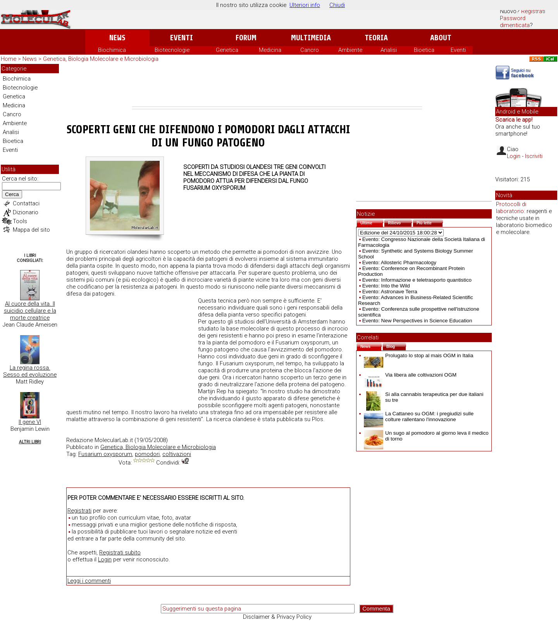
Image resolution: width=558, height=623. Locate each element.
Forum (246, 37)
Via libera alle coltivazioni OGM (410, 375)
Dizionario (25, 212)
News (117, 37)
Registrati (533, 11)
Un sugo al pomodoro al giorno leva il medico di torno (426, 436)
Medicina (270, 49)
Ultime (371, 222)
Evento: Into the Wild (386, 286)
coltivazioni (176, 454)
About (440, 37)
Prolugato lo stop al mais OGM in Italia (418, 355)
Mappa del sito (31, 229)
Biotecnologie (172, 49)
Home (8, 58)
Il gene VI (30, 421)
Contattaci (26, 203)
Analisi (389, 49)
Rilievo (400, 222)
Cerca (12, 194)
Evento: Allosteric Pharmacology (399, 262)
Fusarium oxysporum (105, 454)
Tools (20, 221)
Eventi (181, 37)
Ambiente (350, 49)
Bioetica (424, 49)
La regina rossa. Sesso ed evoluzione (30, 371)
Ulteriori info (304, 5)
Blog (396, 346)
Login (105, 559)
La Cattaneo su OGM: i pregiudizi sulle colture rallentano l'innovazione (419, 416)
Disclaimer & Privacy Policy (277, 616)
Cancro (309, 49)
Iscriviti (533, 156)
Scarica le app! (513, 119)
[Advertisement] (277, 85)
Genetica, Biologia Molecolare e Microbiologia (100, 58)
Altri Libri (30, 441)
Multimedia (311, 37)
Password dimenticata (515, 22)
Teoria (376, 37)
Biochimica (112, 49)
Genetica (227, 49)
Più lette (430, 222)
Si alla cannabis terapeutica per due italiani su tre (423, 397)
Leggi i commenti (89, 580)
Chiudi (337, 5)
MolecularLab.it (114, 440)
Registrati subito (120, 552)
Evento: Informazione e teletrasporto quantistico (417, 280)
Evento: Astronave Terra (389, 291)
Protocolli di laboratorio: (511, 208)
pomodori (147, 454)
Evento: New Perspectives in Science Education (417, 321)
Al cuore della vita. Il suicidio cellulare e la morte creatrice (30, 310)
